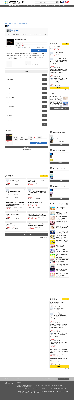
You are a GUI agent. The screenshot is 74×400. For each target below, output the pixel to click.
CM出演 (41, 34)
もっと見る (59, 144)
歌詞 (45, 34)
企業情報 (66, 378)
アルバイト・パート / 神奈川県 (15, 216)
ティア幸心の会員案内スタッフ (57, 47)
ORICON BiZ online (33, 47)
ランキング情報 (23, 34)
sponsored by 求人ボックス (44, 237)
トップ (7, 5)
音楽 (12, 5)
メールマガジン (33, 378)
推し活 (60, 5)
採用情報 (61, 378)
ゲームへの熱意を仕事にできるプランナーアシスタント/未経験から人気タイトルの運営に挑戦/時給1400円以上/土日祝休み (59, 61)
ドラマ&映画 (16, 5)
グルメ (43, 5)
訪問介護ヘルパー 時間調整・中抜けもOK (58, 359)
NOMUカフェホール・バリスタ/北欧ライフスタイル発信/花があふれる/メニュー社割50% (58, 80)
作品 (18, 34)
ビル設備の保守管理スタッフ (58, 53)
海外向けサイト (40, 378)
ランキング (56, 5)
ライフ (52, 5)
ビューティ (48, 5)
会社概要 (6, 378)
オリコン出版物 (12, 378)
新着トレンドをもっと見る (59, 108)
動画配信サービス (29, 5)
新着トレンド (65, 5)
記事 (14, 34)
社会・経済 (39, 5)
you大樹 (22, 47)
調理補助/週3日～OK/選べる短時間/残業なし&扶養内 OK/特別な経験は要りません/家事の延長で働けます (58, 71)
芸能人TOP (9, 34)
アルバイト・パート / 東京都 (37, 182)
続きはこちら (27, 234)
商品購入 (39, 50)
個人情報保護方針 (48, 378)
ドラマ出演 (35, 34)
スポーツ (34, 5)
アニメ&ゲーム (22, 5)
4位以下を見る (59, 162)
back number (15, 30)
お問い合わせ (27, 378)
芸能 (10, 5)
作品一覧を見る (26, 147)
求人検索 (45, 175)
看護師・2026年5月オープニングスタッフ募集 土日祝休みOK (58, 343)
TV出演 (30, 34)
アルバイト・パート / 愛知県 (15, 182)
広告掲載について (20, 378)
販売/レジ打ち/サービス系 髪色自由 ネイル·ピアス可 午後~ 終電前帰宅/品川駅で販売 (59, 351)
